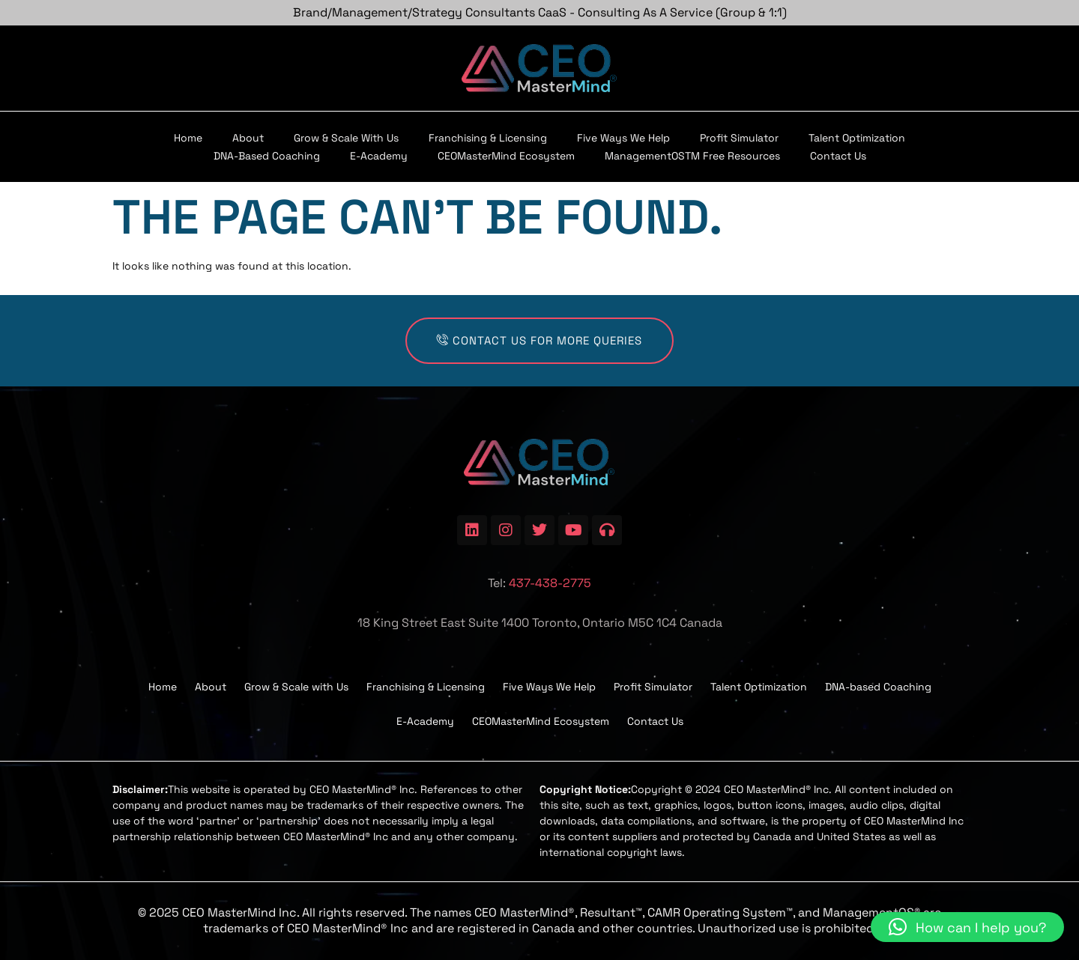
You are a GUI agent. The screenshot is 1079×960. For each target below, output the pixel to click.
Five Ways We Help (623, 138)
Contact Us (838, 155)
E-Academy (379, 155)
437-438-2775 (550, 583)
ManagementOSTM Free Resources (692, 155)
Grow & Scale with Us (346, 138)
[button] (967, 927)
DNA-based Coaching (267, 155)
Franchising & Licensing (488, 138)
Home (188, 138)
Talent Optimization (857, 138)
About (248, 138)
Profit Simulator (739, 138)
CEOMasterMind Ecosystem (506, 155)
